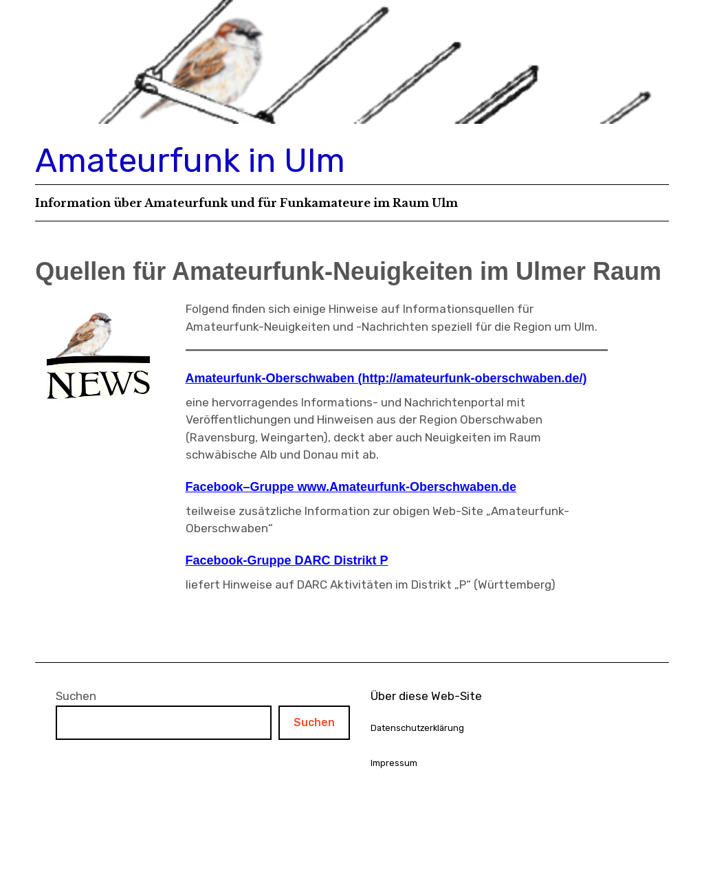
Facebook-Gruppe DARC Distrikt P (287, 560)
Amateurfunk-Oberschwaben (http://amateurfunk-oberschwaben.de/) (386, 378)
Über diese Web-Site (426, 696)
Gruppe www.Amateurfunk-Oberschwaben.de (383, 487)
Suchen (76, 696)
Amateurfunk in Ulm (190, 160)
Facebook (214, 487)
